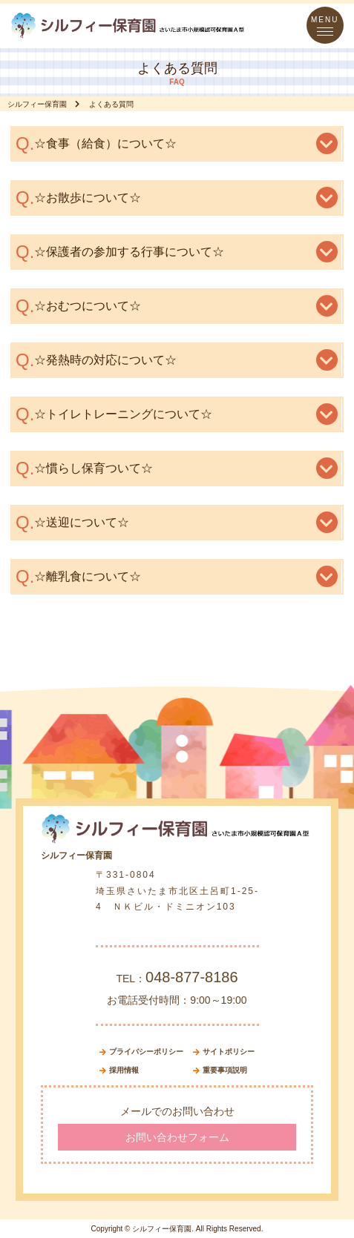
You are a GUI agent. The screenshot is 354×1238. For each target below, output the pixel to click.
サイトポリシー (229, 1051)
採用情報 (124, 1070)
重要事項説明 (225, 1070)
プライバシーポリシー (146, 1051)
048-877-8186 (191, 977)
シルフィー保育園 (37, 104)
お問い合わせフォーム (177, 1137)
